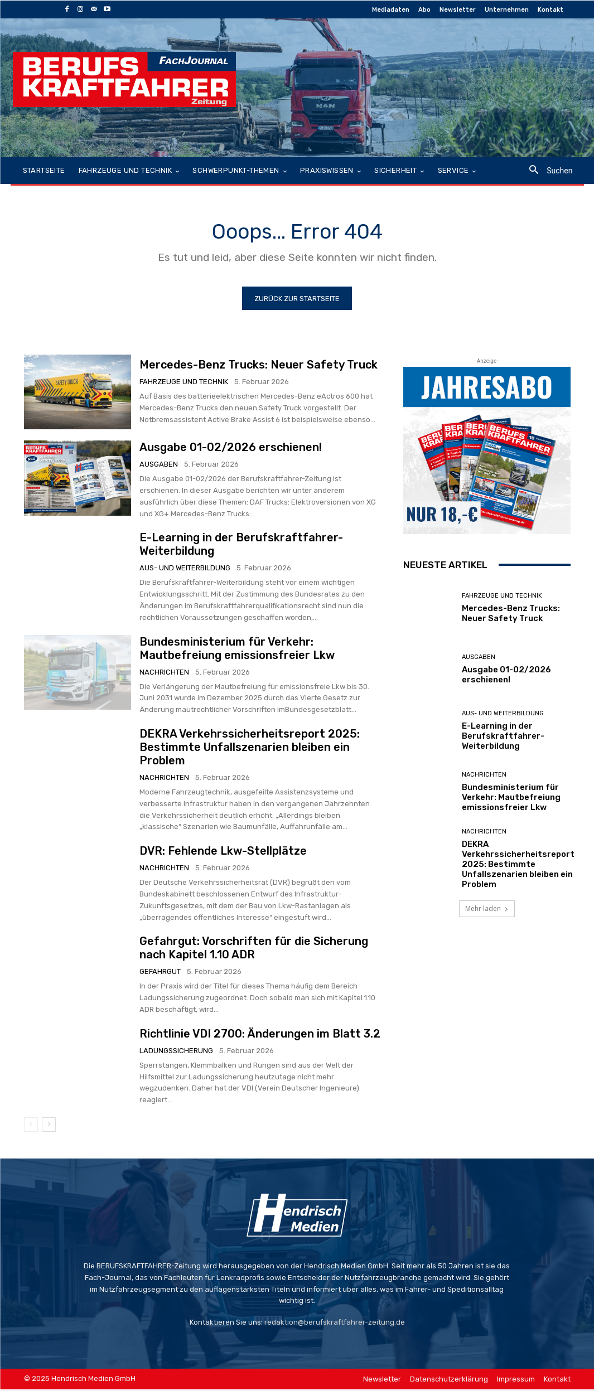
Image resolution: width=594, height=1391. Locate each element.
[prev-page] (31, 1126)
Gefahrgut (160, 973)
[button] (546, 171)
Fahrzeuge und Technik (183, 383)
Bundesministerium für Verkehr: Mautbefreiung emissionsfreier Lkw (237, 650)
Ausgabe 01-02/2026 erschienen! (230, 449)
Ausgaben (158, 466)
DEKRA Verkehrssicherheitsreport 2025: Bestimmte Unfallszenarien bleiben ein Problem (249, 749)
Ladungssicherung (176, 1052)
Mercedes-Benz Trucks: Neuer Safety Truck (258, 367)
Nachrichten (164, 673)
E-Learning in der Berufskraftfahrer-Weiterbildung (503, 738)
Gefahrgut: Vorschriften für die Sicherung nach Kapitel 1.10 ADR (253, 950)
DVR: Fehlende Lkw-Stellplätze (223, 853)
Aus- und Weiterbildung (184, 570)
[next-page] (49, 1126)
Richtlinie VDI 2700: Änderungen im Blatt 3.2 (259, 1035)
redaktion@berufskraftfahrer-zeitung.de (334, 1324)
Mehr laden (487, 910)
